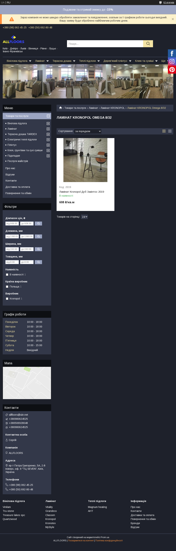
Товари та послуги (75, 107)
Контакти (11, 180)
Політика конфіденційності (109, 540)
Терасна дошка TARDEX (22, 134)
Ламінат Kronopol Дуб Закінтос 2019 (81, 191)
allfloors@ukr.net (18, 414)
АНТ (90, 511)
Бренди (135, 523)
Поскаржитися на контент (81, 540)
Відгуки (10, 174)
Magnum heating (97, 507)
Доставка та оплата (17, 186)
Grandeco (51, 511)
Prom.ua (105, 537)
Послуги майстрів (18, 161)
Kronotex (50, 523)
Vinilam (7, 507)
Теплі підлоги (87, 60)
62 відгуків (168, 2)
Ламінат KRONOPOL (113, 107)
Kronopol (50, 519)
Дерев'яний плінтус (115, 60)
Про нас (10, 168)
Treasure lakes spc (14, 515)
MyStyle (49, 527)
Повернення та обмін (18, 193)
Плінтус (12, 144)
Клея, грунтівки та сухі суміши (25, 150)
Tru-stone (8, 511)
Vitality (49, 507)
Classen (50, 515)
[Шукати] (148, 43)
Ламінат (40, 60)
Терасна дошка (61, 60)
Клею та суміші (144, 60)
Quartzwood (10, 519)
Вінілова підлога (17, 60)
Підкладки (14, 155)
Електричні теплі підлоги (22, 139)
